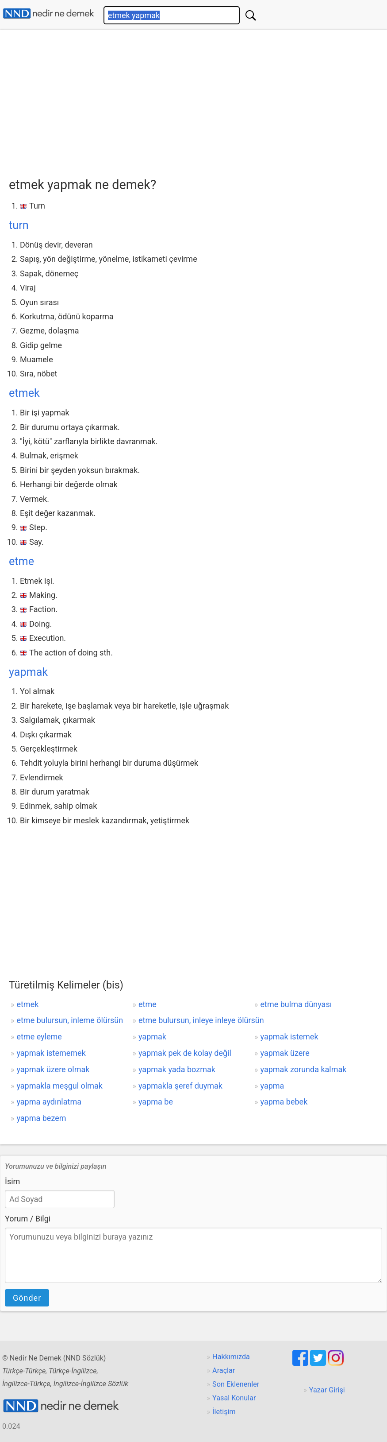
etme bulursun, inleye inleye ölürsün (201, 1020)
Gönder (27, 1297)
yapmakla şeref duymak (180, 1085)
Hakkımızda (231, 1357)
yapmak (28, 672)
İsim (12, 1181)
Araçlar (223, 1370)
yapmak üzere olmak (52, 1069)
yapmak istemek (289, 1036)
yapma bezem (41, 1118)
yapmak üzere (285, 1053)
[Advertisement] (198, 101)
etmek (24, 393)
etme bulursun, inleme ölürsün (69, 1020)
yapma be (155, 1101)
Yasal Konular (234, 1398)
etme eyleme (38, 1036)
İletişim (224, 1411)
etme (21, 561)
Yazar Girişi (327, 1390)
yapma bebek (284, 1101)
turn (19, 225)
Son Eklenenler (235, 1384)
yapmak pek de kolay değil (184, 1053)
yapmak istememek (50, 1053)
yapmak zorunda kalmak (304, 1069)
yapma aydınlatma (48, 1101)
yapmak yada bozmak (176, 1069)
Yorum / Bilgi (27, 1218)
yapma (272, 1085)
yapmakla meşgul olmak (59, 1085)
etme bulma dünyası (296, 1004)
